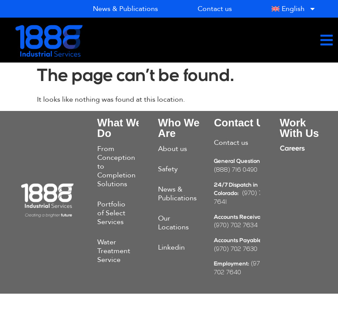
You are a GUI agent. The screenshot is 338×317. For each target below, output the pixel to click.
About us (172, 149)
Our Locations (173, 223)
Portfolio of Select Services (111, 213)
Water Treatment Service (113, 251)
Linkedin (171, 247)
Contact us (231, 142)
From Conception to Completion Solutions (116, 166)
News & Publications (177, 193)
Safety (168, 169)
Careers (292, 148)
